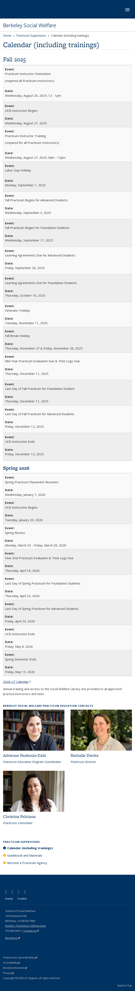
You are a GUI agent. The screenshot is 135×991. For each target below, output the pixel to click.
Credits (22, 898)
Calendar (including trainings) (30, 848)
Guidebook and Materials (24, 855)
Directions (12, 938)
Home (7, 35)
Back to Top (125, 985)
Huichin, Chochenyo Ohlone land (25, 926)
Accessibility (11, 962)
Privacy (8, 973)
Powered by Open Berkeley (20, 957)
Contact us (31, 931)
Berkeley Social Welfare (29, 25)
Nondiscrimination (15, 968)
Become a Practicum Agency (27, 863)
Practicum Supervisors (31, 35)
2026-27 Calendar (17, 682)
